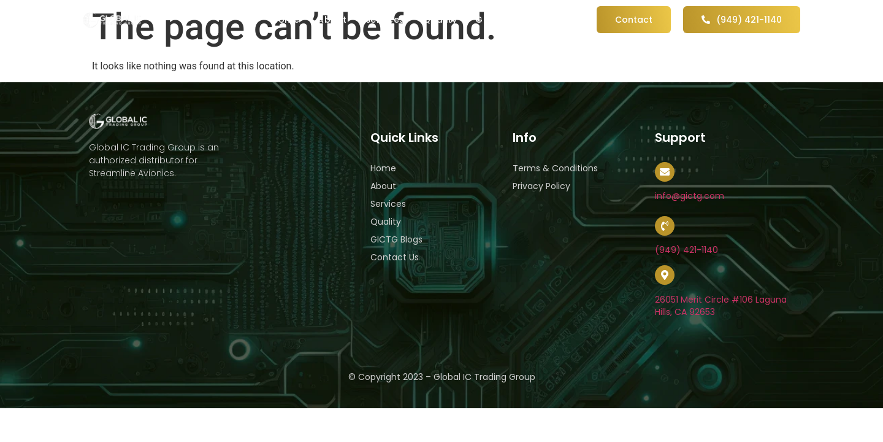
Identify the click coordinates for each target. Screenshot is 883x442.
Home (285, 20)
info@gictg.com (689, 196)
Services (385, 20)
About (332, 20)
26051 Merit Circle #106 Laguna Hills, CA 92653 (721, 305)
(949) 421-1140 (686, 250)
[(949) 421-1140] (665, 226)
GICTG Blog (502, 20)
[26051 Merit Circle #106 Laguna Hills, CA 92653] (665, 275)
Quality (440, 20)
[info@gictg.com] (665, 172)
